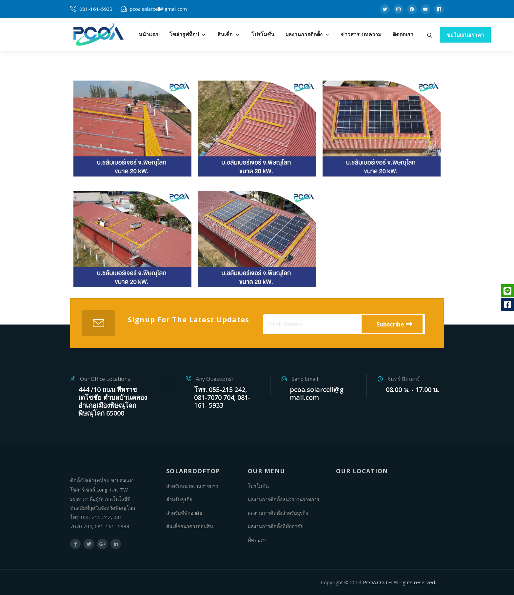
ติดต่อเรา (257, 539)
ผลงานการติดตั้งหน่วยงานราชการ (283, 499)
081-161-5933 (96, 9)
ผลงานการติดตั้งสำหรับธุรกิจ (278, 513)
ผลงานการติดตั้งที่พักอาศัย (276, 526)
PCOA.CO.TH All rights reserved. (399, 582)
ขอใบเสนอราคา (465, 34)
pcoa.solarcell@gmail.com (158, 9)
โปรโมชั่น (258, 486)
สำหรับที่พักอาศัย (184, 513)
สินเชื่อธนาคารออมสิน (189, 526)
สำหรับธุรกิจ (179, 499)
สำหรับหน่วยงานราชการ (192, 486)
